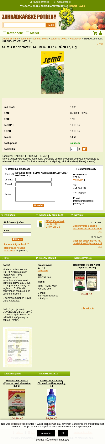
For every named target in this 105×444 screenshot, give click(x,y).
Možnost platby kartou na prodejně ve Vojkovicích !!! (87, 242)
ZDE (67, 439)
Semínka (25, 38)
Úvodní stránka (10, 38)
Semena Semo (40, 38)
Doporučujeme (12, 373)
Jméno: (9, 179)
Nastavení (45, 433)
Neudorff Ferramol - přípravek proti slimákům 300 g (17, 383)
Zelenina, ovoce (58, 38)
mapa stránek (64, 2)
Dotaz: (8, 194)
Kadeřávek (75, 38)
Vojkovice (78, 180)
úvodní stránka (41, 2)
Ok (63, 433)
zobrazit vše (87, 308)
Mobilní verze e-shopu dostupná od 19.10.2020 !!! (87, 227)
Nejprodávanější (83, 258)
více (100, 231)
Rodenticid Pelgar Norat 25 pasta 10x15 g (86, 266)
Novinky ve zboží (48, 373)
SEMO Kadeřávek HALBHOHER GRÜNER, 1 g (54, 224)
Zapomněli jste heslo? (16, 244)
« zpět (100, 44)
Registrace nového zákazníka (14, 249)
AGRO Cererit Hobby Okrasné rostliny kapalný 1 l (52, 383)
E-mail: (8, 184)
